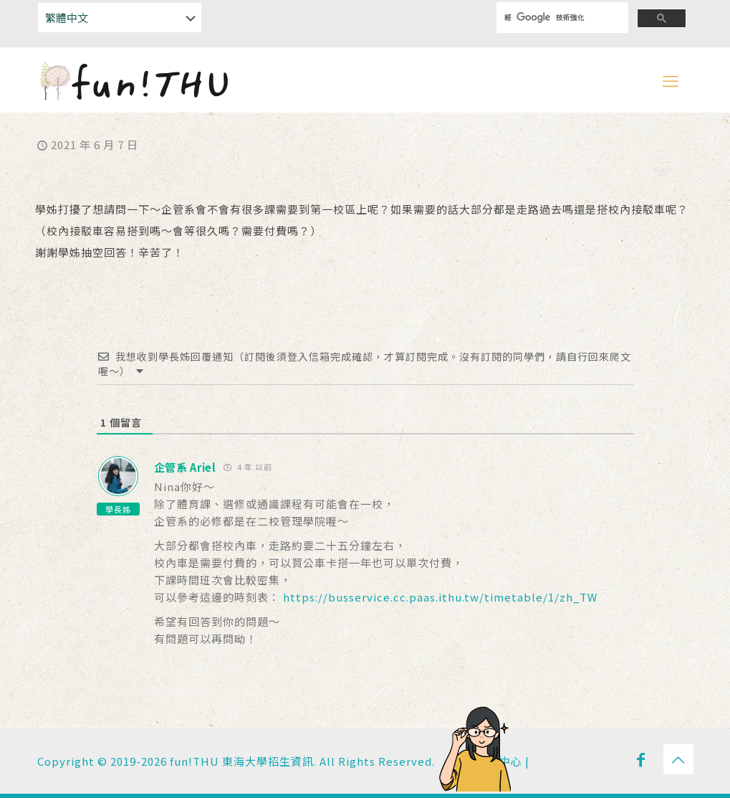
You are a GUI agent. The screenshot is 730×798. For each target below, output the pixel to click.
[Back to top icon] (678, 759)
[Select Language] (119, 17)
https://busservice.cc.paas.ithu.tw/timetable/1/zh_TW (440, 596)
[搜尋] (553, 17)
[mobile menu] (670, 79)
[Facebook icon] (641, 758)
